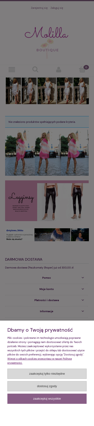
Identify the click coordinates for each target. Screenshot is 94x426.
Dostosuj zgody (47, 386)
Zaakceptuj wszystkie (47, 398)
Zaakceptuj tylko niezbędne (47, 373)
